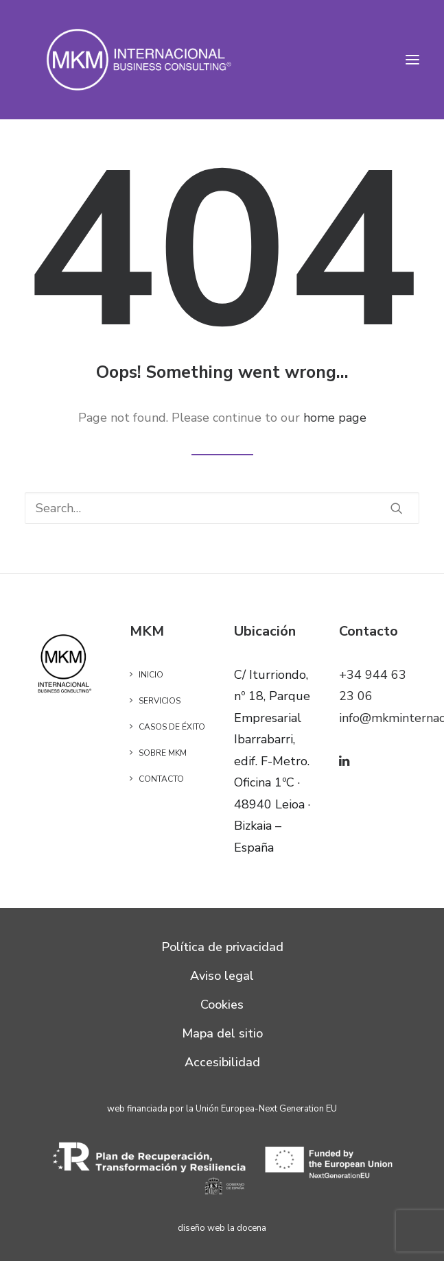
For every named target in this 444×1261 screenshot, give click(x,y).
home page (334, 417)
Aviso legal (222, 976)
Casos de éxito (172, 726)
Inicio (151, 674)
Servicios (159, 700)
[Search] (222, 508)
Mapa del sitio (222, 1033)
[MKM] (140, 60)
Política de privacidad (222, 947)
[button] (412, 59)
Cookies (222, 1004)
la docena (246, 1228)
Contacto (161, 778)
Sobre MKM (163, 752)
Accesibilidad (222, 1062)
